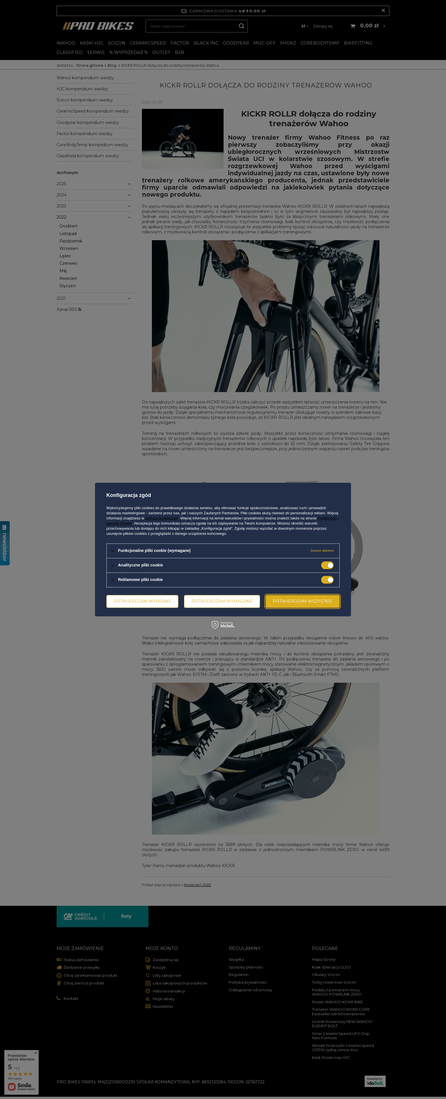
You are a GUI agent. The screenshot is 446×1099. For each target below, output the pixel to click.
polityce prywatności (161, 518)
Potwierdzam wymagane (222, 601)
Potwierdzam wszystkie (302, 601)
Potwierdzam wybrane (142, 601)
